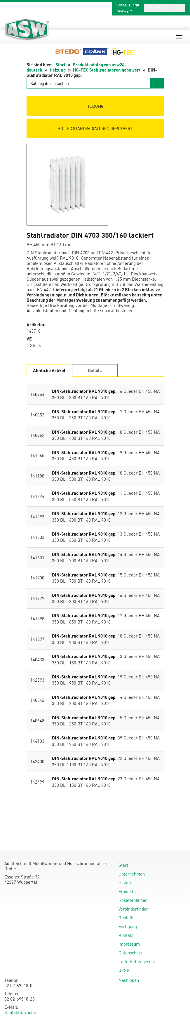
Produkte (127, 891)
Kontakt (126, 935)
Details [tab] (95, 370)
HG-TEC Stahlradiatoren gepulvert (106, 70)
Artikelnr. (36, 324)
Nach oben (128, 980)
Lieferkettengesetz (136, 961)
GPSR (124, 970)
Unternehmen (131, 874)
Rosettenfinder (132, 900)
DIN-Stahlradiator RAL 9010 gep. (84, 391)
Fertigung (127, 926)
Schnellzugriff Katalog (127, 8)
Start (60, 64)
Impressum (129, 944)
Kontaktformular (20, 1012)
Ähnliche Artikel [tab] (49, 370)
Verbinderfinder (133, 909)
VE (29, 339)
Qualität (126, 918)
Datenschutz (130, 953)
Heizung (58, 70)
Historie (126, 882)
